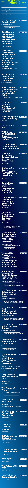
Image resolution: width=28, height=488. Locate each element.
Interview (6, 224)
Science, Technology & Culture (11, 69)
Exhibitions (6, 68)
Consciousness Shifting (9, 27)
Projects (10, 82)
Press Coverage (8, 24)
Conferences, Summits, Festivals (11, 395)
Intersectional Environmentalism (12, 26)
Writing (6, 82)
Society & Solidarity (18, 301)
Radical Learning (20, 285)
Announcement (7, 244)
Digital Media (12, 224)
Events (6, 281)
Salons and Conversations (14, 406)
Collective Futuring (9, 248)
